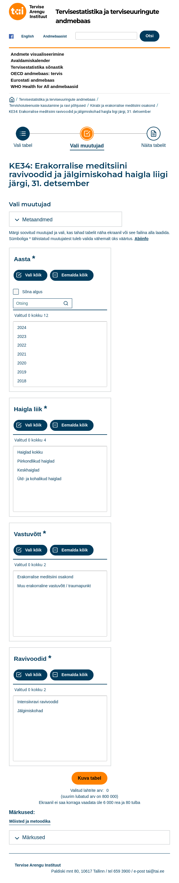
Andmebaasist (55, 36)
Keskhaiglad (60, 470)
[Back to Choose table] (23, 137)
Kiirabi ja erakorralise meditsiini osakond (122, 106)
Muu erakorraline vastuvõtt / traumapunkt (60, 585)
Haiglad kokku (60, 452)
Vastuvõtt (27, 534)
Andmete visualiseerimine (37, 54)
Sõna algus (32, 291)
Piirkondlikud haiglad (60, 461)
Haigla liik (28, 409)
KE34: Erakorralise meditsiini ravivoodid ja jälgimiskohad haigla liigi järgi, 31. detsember (80, 111)
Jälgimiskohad (60, 710)
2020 (60, 363)
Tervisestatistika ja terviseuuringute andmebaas (57, 100)
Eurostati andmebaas (33, 80)
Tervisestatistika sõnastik (37, 67)
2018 (60, 381)
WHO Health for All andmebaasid (44, 86)
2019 (60, 372)
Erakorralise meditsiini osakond (60, 577)
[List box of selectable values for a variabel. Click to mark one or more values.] (60, 354)
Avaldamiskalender (30, 60)
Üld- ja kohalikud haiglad (60, 478)
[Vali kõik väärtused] (30, 275)
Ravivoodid (30, 658)
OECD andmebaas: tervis (36, 73)
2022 (60, 345)
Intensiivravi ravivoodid (60, 701)
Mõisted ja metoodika (29, 821)
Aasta (22, 259)
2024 (60, 327)
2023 (60, 336)
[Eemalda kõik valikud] (71, 275)
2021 (60, 354)
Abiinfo (141, 238)
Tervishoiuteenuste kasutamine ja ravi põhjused (47, 106)
